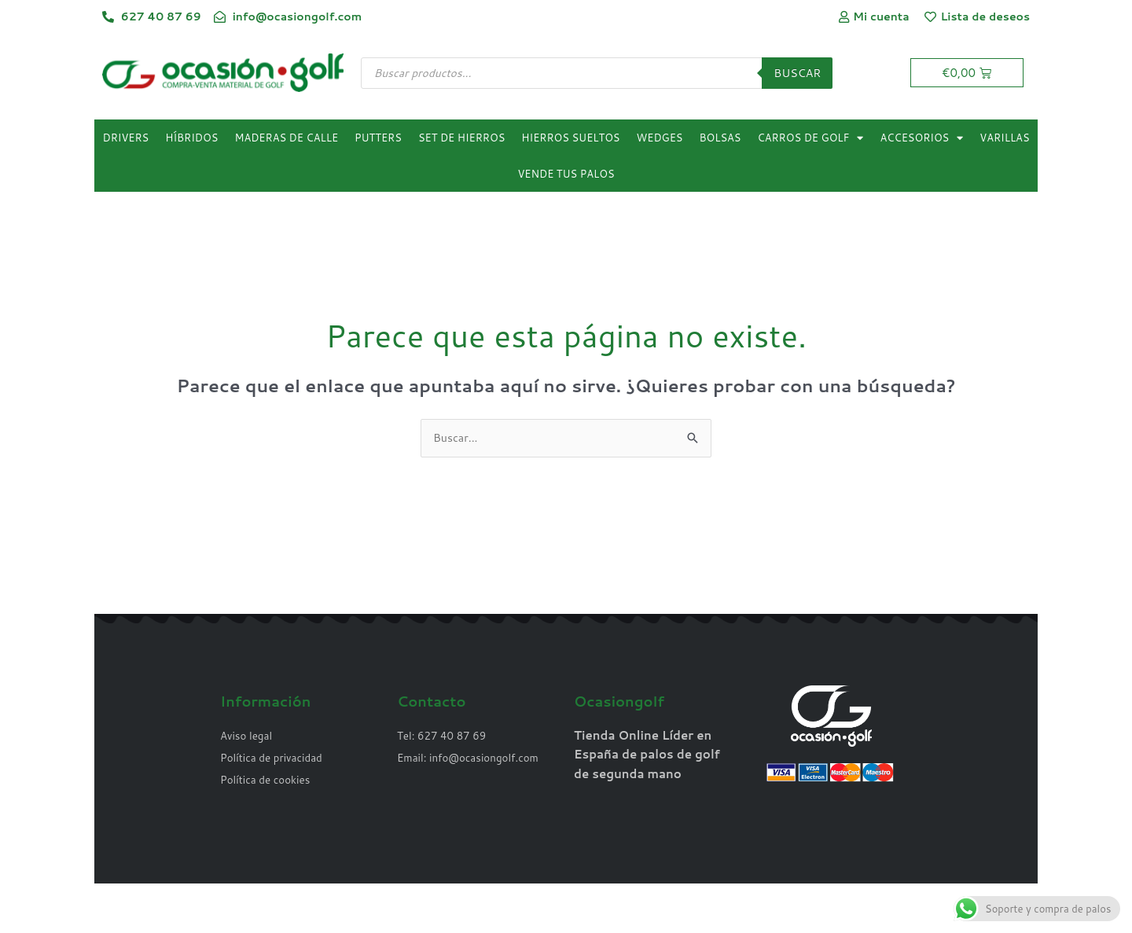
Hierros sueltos (570, 139)
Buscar (796, 74)
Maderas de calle (286, 139)
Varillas (1004, 139)
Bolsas (720, 139)
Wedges (660, 139)
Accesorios (921, 139)
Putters (378, 139)
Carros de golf (811, 139)
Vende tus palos (565, 175)
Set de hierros (461, 139)
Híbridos (191, 139)
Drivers (126, 139)
